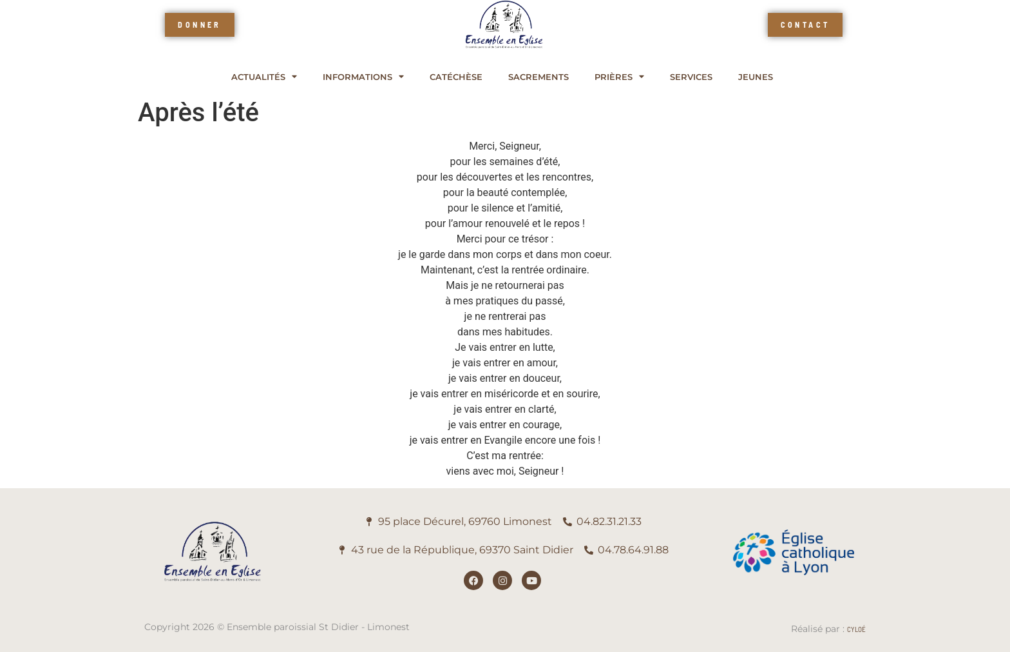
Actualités (264, 77)
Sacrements (538, 77)
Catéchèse (456, 77)
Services (691, 77)
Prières (619, 77)
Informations (363, 77)
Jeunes (755, 77)
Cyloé (856, 629)
